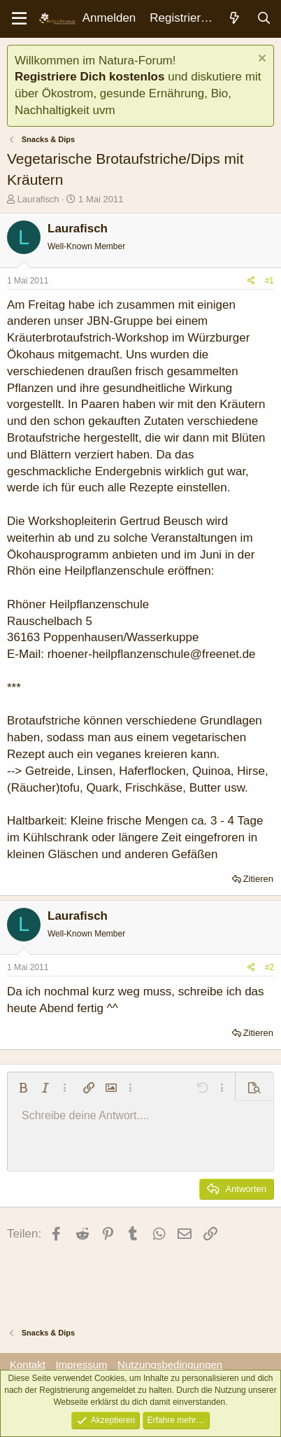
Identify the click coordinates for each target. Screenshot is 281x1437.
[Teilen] (251, 281)
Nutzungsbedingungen (169, 1365)
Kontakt (27, 1365)
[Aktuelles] (234, 18)
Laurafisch (38, 199)
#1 (269, 281)
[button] (23, 1088)
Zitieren (258, 879)
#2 (269, 967)
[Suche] (263, 18)
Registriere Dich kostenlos (89, 76)
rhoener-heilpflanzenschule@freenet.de (152, 654)
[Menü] (19, 19)
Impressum (81, 1365)
